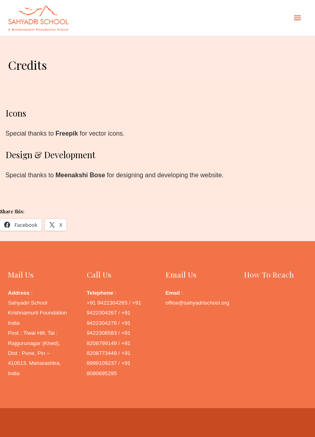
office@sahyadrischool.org (197, 303)
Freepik (66, 133)
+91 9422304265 (107, 303)
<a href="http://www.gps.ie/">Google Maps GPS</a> (275, 327)
